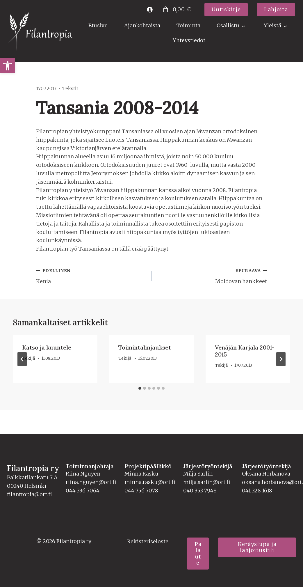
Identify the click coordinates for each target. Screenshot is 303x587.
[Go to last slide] (22, 359)
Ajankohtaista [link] (142, 25)
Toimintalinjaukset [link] (144, 347)
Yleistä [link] (272, 25)
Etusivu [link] (98, 25)
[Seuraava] (281, 359)
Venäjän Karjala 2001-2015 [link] (245, 351)
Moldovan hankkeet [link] (212, 275)
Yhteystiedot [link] (189, 40)
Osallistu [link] (228, 25)
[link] (7, 65)
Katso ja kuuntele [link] (46, 347)
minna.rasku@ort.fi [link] (149, 482)
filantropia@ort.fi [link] (29, 494)
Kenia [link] (91, 275)
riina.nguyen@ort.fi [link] (91, 482)
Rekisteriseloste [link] (147, 541)
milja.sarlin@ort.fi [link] (206, 482)
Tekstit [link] (70, 88)
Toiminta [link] (188, 25)
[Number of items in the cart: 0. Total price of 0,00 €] (176, 9)
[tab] (139, 388)
